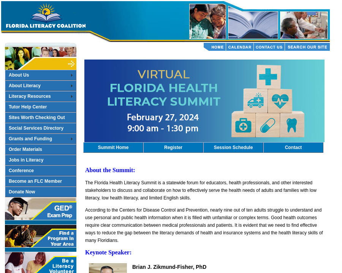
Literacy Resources (30, 96)
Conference (21, 170)
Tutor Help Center (28, 107)
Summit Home (113, 147)
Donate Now (22, 192)
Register (173, 147)
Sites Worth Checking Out (37, 117)
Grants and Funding (30, 138)
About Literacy (25, 85)
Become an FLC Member (35, 181)
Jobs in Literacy (26, 160)
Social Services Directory (36, 128)
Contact (293, 147)
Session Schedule (233, 147)
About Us (19, 75)
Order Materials (25, 149)
